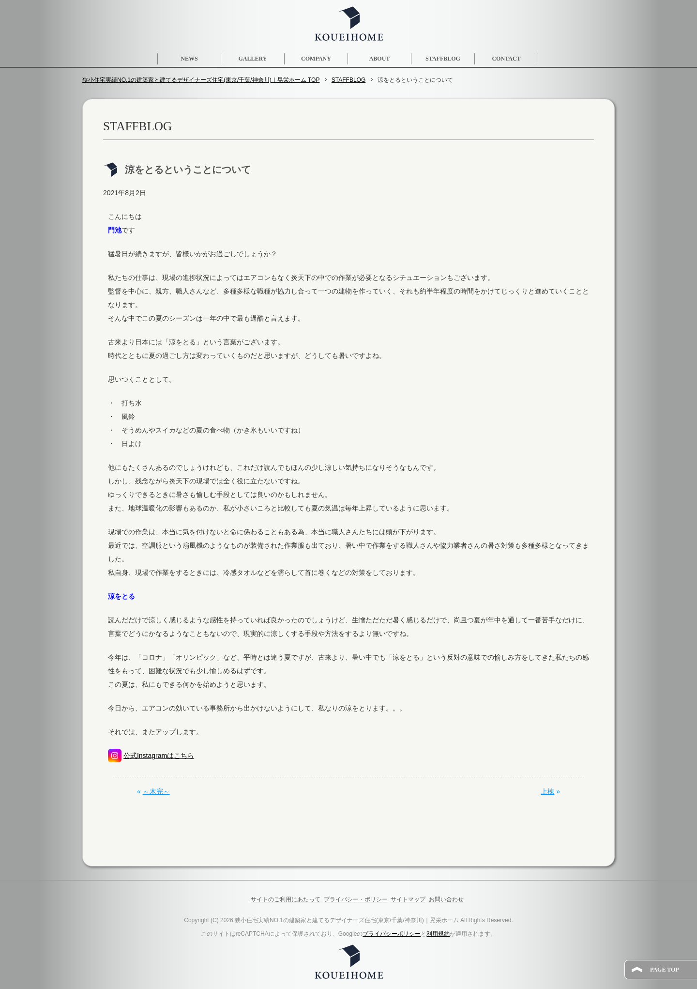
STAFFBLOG (442, 58)
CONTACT (506, 58)
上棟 (547, 791)
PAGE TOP (664, 969)
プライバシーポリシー (392, 933)
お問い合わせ (446, 899)
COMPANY (316, 58)
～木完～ (156, 791)
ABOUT (379, 58)
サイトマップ (408, 899)
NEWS (189, 58)
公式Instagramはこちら (158, 755)
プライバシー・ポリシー (356, 899)
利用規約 (438, 933)
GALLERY (253, 58)
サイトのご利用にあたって (285, 899)
